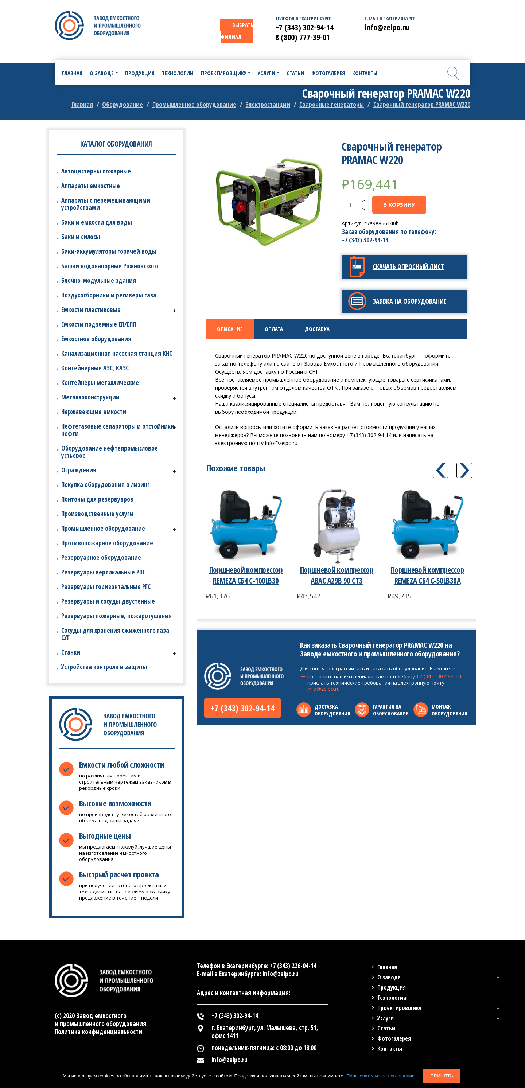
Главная (82, 104)
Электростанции (268, 104)
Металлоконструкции (90, 397)
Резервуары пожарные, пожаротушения (116, 616)
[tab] (230, 329)
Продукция (391, 987)
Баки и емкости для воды (96, 222)
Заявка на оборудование (410, 301)
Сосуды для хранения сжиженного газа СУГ (115, 634)
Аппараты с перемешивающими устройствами (105, 204)
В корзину (399, 205)
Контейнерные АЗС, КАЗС (95, 368)
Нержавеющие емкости (93, 411)
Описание (230, 328)
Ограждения (78, 470)
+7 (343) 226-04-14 (293, 966)
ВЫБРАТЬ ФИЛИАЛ (237, 30)
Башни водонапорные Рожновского (109, 266)
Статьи (386, 1028)
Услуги (385, 1018)
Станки (70, 652)
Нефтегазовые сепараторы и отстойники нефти (117, 430)
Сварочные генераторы (331, 104)
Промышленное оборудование (194, 104)
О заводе (389, 977)
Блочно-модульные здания (98, 280)
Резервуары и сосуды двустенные (108, 601)
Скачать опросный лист (408, 266)
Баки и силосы (80, 237)
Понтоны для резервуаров (97, 499)
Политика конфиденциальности (98, 1031)
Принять (441, 1076)
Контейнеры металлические (100, 382)
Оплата (274, 328)
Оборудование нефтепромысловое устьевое (109, 452)
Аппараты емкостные (90, 186)
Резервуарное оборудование (101, 557)
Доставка (317, 328)
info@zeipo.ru (323, 688)
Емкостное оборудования (96, 339)
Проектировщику (399, 1008)
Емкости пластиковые (91, 309)
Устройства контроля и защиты (104, 667)
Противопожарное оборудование (107, 543)
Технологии (392, 998)
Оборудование (122, 104)
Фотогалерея (394, 1038)
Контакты (389, 1049)
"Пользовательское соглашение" (380, 1076)
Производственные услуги (97, 514)
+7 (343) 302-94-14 (365, 240)
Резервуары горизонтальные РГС (106, 586)
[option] (268, 202)
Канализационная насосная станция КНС (116, 353)
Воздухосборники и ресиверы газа (108, 295)
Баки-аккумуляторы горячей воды (108, 251)
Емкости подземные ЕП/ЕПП (98, 324)
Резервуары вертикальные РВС (103, 572)
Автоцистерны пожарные (96, 171)
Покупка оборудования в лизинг (105, 484)
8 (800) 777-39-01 (302, 36)
